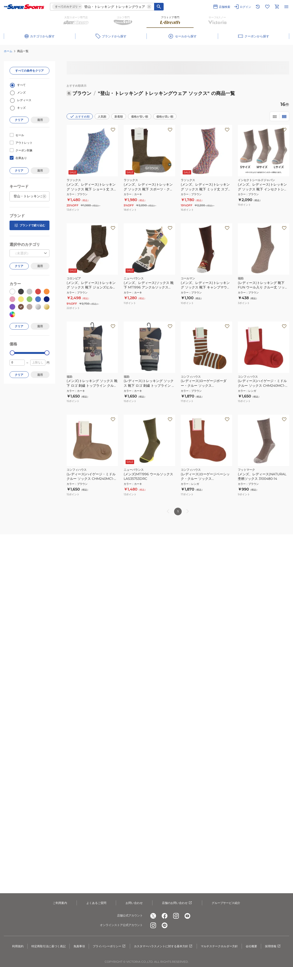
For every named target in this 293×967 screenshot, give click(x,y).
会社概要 (251, 946)
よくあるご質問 (96, 903)
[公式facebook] (164, 916)
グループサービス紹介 (226, 903)
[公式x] (153, 916)
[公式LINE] (164, 925)
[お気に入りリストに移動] (267, 7)
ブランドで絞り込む (29, 225)
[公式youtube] (187, 916)
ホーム (8, 51)
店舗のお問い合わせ (177, 903)
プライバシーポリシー (109, 946)
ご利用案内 (60, 903)
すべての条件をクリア (29, 70)
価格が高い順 (164, 116)
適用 (40, 120)
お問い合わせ (134, 903)
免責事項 (79, 946)
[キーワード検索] (159, 6)
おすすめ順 (80, 116)
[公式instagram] (176, 916)
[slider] (12, 352)
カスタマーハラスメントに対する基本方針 (163, 946)
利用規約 (18, 946)
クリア (19, 120)
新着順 (118, 116)
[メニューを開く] (286, 6)
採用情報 (273, 946)
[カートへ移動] (277, 7)
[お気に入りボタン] (113, 130)
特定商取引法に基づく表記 (48, 946)
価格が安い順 (139, 116)
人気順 (102, 116)
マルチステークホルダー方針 (219, 946)
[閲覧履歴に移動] (257, 6)
